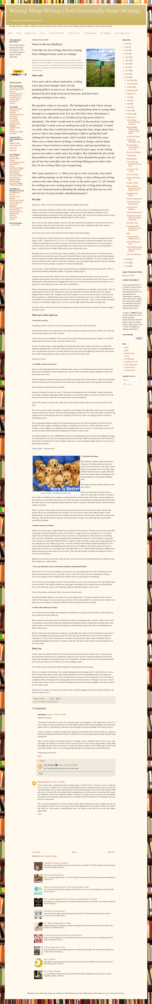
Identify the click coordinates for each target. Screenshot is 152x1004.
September (130, 90)
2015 (127, 77)
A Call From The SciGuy (132, 170)
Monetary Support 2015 (135, 199)
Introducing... (13, 156)
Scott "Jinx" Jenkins (16, 175)
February (130, 114)
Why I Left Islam (49, 959)
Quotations (13, 150)
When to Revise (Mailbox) (132, 208)
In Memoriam (14, 213)
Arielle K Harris (14, 181)
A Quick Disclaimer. (133, 136)
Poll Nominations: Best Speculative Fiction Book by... (134, 249)
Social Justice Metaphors (14, 205)
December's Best (132, 223)
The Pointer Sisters (15, 170)
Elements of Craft (15, 95)
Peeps (18, 33)
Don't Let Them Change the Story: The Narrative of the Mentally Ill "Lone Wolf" (71, 899)
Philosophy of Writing (16, 88)
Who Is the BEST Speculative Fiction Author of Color (134, 188)
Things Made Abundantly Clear (133, 141)
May (128, 104)
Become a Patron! (128, 275)
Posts (126, 380)
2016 (127, 74)
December (130, 80)
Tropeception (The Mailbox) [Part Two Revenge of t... (134, 228)
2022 (127, 54)
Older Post (111, 852)
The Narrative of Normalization (54, 911)
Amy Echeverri (14, 177)
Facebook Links (90, 33)
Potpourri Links (14, 143)
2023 (127, 50)
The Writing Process (52, 702)
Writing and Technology (13, 117)
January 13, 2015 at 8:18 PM (67, 765)
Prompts (12, 103)
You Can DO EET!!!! (16, 90)
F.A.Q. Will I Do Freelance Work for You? (134, 164)
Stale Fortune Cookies (16, 200)
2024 (127, 47)
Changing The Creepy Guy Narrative (56, 863)
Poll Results (13, 101)
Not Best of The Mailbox (14, 197)
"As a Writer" (13, 120)
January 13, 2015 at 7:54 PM (56, 714)
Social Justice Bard (15, 202)
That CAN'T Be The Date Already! (133, 203)
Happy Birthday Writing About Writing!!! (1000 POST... (133, 130)
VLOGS (12, 219)
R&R (128, 233)
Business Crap (30, 33)
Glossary (12, 92)
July (128, 97)
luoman (107, 993)
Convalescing (131, 155)
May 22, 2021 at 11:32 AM (56, 782)
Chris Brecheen (49, 765)
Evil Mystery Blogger (16, 168)
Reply (40, 756)
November (130, 84)
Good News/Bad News (134, 212)
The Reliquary (105, 33)
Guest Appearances (122, 33)
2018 (127, 67)
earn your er (62, 241)
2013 (127, 263)
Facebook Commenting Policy (54, 875)
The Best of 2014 (132, 183)
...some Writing (14, 225)
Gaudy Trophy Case (16, 212)
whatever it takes (62, 302)
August (129, 94)
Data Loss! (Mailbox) (134, 152)
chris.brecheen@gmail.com (60, 60)
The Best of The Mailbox (14, 129)
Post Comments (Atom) (49, 856)
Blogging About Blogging (14, 125)
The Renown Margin (16, 131)
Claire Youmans (14, 174)
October (130, 87)
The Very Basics (14, 99)
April (129, 107)
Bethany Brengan (15, 179)
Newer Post (36, 852)
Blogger (121, 993)
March (129, 110)
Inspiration (13, 148)
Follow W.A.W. (74, 33)
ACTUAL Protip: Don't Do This (54, 947)
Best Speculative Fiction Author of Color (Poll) (133, 147)
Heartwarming (14, 172)
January (130, 117)
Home (10, 33)
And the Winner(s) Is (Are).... (134, 243)
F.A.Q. (42, 33)
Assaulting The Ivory (16, 114)
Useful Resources (15, 97)
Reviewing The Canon (16, 162)
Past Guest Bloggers (16, 183)
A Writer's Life (14, 122)
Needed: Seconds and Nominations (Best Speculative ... (134, 218)
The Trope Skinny (133, 174)
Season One (13, 217)
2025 (127, 44)
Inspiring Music (132, 159)
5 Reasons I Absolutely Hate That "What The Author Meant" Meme (66, 887)
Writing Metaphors (15, 109)
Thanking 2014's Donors (132, 194)
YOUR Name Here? (16, 185)
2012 (127, 266)
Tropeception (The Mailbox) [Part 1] (133, 238)
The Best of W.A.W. (56, 33)
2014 (127, 259)
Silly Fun (12, 215)
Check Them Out (15, 145)
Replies (42, 761)
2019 (127, 64)
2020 (127, 60)
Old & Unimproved (15, 208)
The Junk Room (14, 210)
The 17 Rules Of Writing (52, 971)
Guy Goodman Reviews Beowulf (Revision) (133, 122)
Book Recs (13, 133)
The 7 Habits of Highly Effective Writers (57, 923)
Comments (128, 384)
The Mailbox (41, 702)
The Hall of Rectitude (134, 254)
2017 (127, 71)
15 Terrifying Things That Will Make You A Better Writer (63, 935)
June (128, 100)
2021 (127, 57)
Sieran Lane (42, 782)
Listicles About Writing (14, 159)
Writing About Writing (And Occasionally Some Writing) (74, 10)
